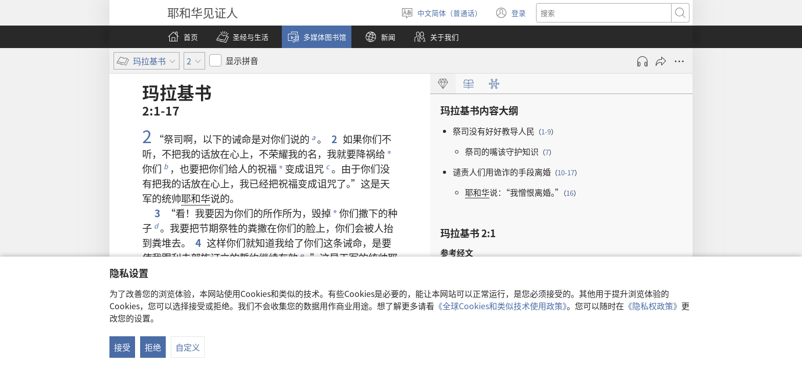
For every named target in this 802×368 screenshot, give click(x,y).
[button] (242, 37)
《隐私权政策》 (652, 306)
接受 (122, 347)
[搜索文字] (604, 12)
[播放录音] (642, 61)
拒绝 (153, 347)
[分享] (661, 61)
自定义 (187, 347)
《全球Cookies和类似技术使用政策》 (500, 306)
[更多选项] (679, 61)
